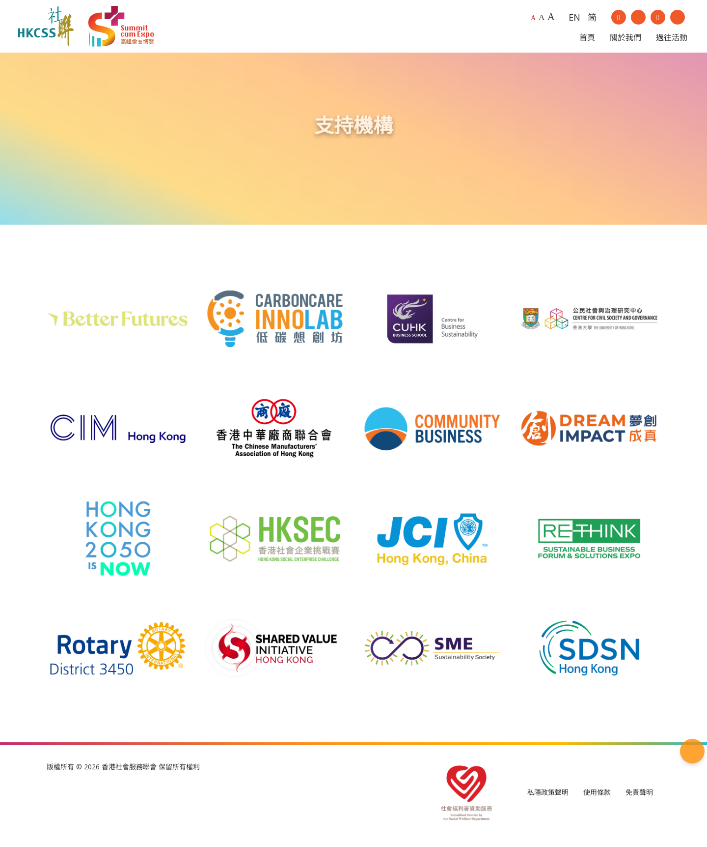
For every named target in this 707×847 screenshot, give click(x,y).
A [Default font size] (533, 21)
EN (574, 20)
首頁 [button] (587, 40)
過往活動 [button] (671, 40)
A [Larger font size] (542, 20)
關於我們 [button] (625, 40)
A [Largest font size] (551, 20)
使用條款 (597, 798)
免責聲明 (639, 798)
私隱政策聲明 (548, 798)
